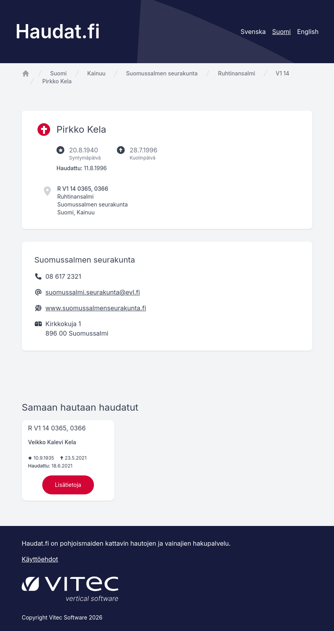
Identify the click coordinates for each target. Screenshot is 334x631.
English (308, 32)
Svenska (253, 32)
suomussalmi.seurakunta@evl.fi (92, 292)
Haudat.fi (57, 31)
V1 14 (282, 73)
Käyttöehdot (40, 559)
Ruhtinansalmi (236, 73)
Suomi (58, 73)
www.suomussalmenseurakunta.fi (95, 308)
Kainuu (96, 73)
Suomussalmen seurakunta (161, 73)
